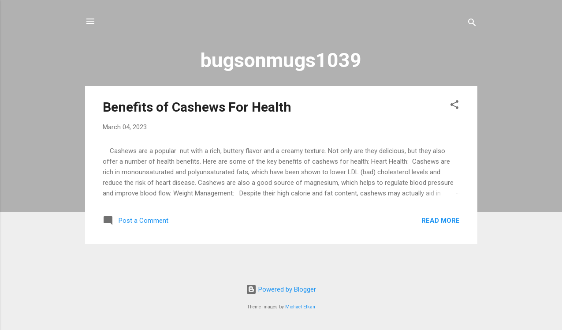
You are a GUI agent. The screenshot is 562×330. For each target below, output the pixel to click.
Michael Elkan (300, 307)
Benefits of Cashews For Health (197, 107)
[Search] (472, 24)
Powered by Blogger (281, 289)
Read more (440, 221)
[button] (454, 106)
